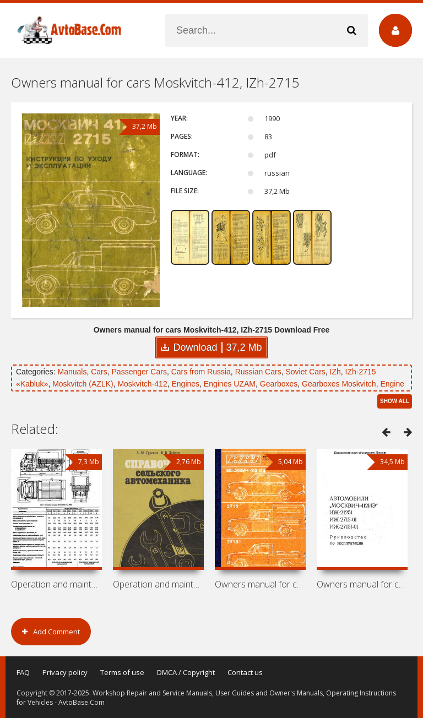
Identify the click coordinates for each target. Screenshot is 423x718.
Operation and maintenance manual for (56, 584)
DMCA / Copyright (186, 672)
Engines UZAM (230, 383)
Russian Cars (258, 371)
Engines (185, 383)
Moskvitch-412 (142, 383)
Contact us (245, 672)
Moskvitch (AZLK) (82, 383)
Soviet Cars (305, 371)
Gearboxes (278, 383)
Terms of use (122, 672)
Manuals (71, 371)
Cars (99, 371)
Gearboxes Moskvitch (339, 383)
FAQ (23, 672)
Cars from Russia (201, 371)
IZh (335, 371)
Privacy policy (65, 672)
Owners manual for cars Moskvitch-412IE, (260, 584)
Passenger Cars (139, 371)
